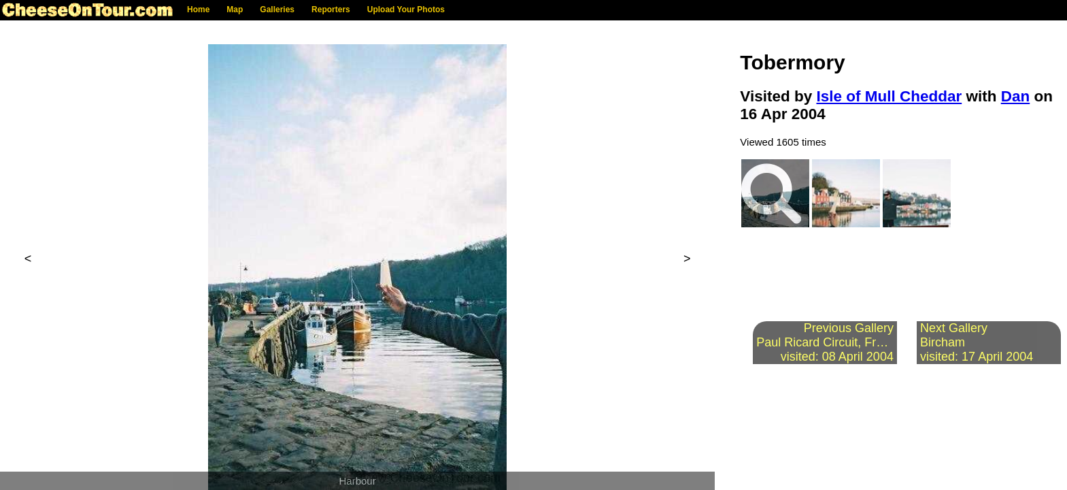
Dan (1015, 96)
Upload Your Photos (406, 9)
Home (198, 9)
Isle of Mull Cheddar (889, 96)
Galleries (277, 9)
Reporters (330, 9)
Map (234, 9)
